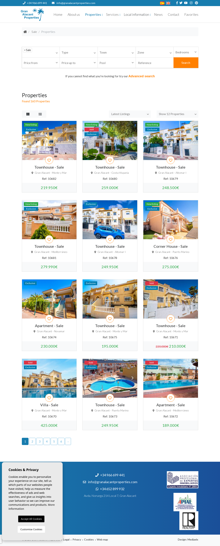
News (158, 15)
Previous (27, 140)
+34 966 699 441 (35, 3)
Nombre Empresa (43, 14)
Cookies (89, 539)
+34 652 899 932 (35, 9)
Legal (66, 539)
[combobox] (41, 52)
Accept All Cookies (31, 519)
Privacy (77, 539)
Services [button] (112, 15)
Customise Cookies (31, 529)
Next (71, 140)
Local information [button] (136, 15)
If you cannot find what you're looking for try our (110, 76)
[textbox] (34, 52)
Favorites (191, 15)
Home (58, 15)
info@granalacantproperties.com (76, 3)
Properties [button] (93, 15)
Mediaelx (193, 539)
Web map (102, 539)
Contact (173, 15)
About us (74, 15)
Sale (34, 31)
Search (185, 62)
